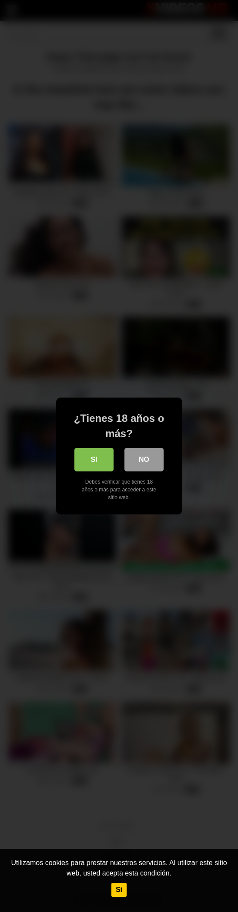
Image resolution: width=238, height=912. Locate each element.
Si (119, 889)
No (144, 459)
